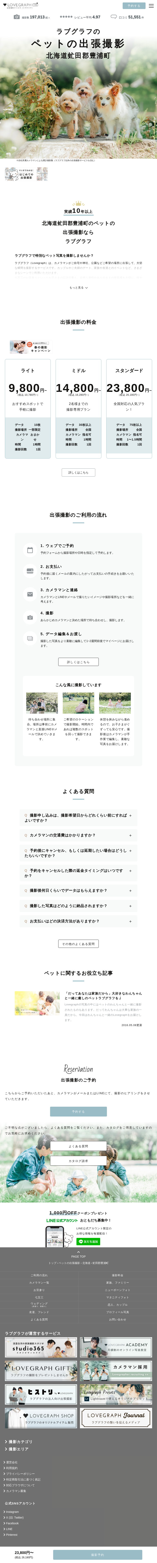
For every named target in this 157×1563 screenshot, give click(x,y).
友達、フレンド (39, 1312)
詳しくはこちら (78, 472)
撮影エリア (19, 1449)
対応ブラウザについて (20, 1485)
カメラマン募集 (16, 1491)
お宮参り (39, 1290)
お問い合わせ (117, 1319)
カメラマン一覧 (39, 1282)
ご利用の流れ (39, 1275)
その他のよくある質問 (78, 944)
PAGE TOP (78, 1254)
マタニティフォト (117, 1297)
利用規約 (12, 1468)
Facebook (12, 1523)
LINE (9, 1529)
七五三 (39, 1297)
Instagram (12, 1511)
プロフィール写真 (117, 1312)
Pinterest (11, 1534)
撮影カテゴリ (21, 1442)
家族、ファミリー (117, 1282)
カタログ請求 (78, 1161)
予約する (134, 5)
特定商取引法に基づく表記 (23, 1479)
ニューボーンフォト (118, 1290)
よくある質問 (78, 1146)
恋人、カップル (118, 1304)
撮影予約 (97, 1554)
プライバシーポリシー (20, 1473)
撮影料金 (117, 1275)
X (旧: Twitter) (15, 1517)
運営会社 (12, 1462)
